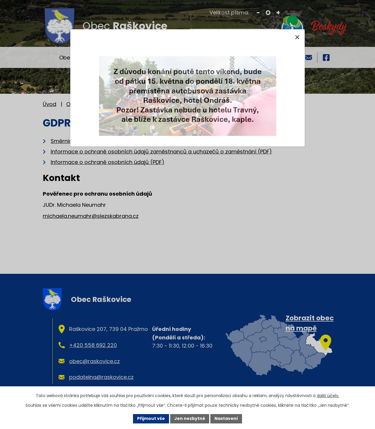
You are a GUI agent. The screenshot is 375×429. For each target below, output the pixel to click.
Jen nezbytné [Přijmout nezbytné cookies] (189, 418)
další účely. (328, 396)
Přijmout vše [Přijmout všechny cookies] (151, 418)
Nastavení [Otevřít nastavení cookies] (226, 418)
